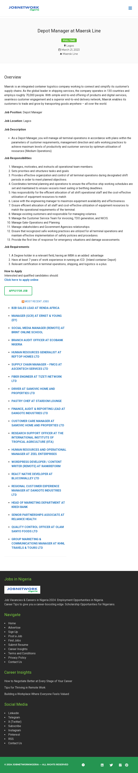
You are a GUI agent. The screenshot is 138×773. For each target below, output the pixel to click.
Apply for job (18, 290)
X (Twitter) (14, 721)
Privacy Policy (17, 657)
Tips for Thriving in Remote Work (24, 687)
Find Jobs (14, 640)
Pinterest (14, 734)
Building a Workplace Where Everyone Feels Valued (36, 694)
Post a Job (15, 636)
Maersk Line (70, 53)
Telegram (14, 717)
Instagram (14, 730)
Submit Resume (18, 644)
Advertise (14, 627)
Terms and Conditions (22, 653)
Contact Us (15, 662)
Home (12, 623)
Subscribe (14, 726)
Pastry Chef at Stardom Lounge (37, 401)
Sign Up (13, 632)
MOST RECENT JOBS (37, 301)
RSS (11, 739)
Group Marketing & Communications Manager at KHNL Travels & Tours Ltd (38, 543)
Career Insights (17, 649)
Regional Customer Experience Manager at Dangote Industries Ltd (36, 490)
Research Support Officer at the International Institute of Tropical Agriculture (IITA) (37, 438)
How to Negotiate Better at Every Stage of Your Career (38, 681)
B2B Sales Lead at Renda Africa (35, 308)
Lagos (70, 45)
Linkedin (13, 713)
